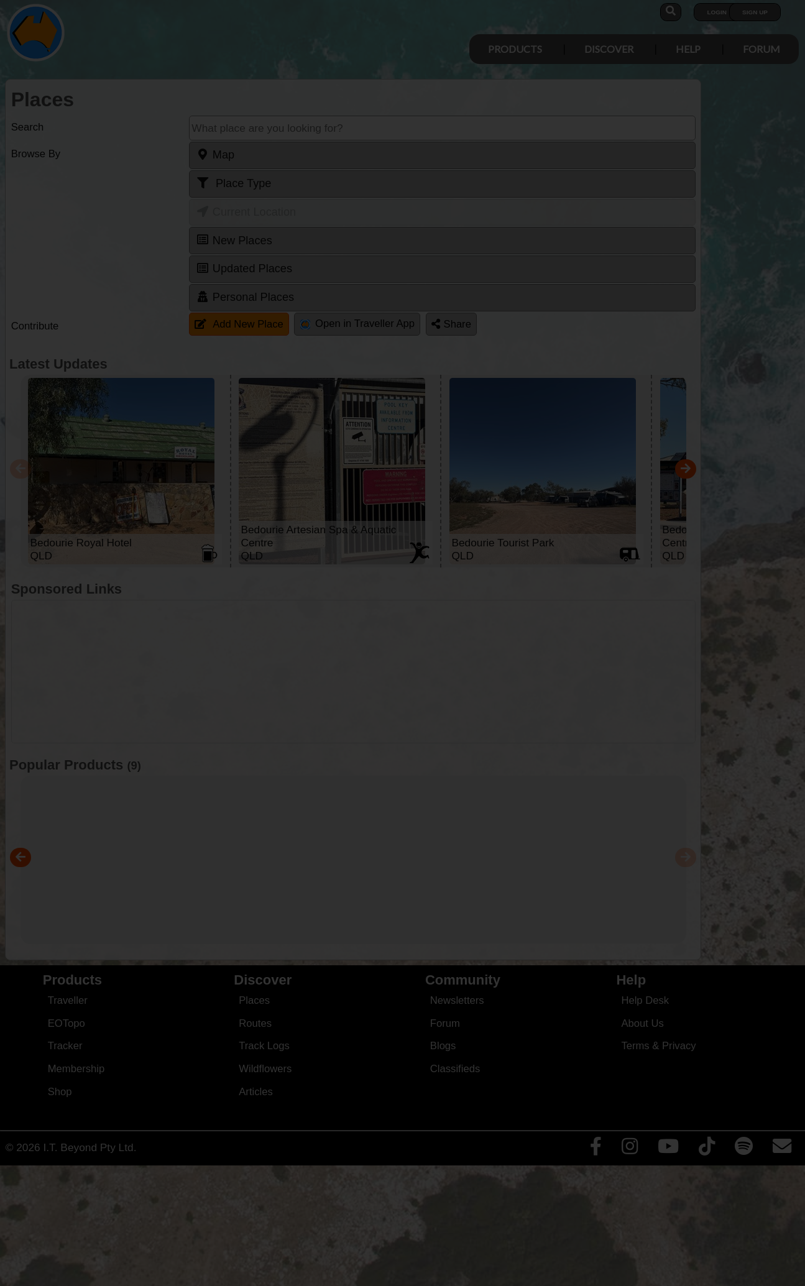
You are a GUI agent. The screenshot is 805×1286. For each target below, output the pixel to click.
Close (519, 260)
